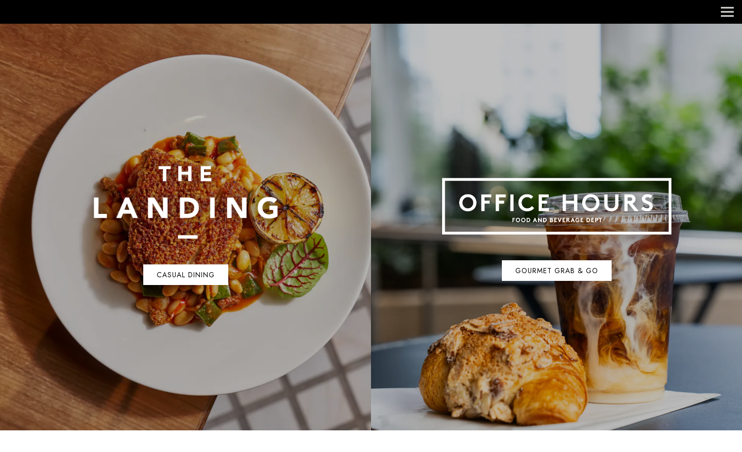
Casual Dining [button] (186, 275)
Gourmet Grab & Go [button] (556, 270)
